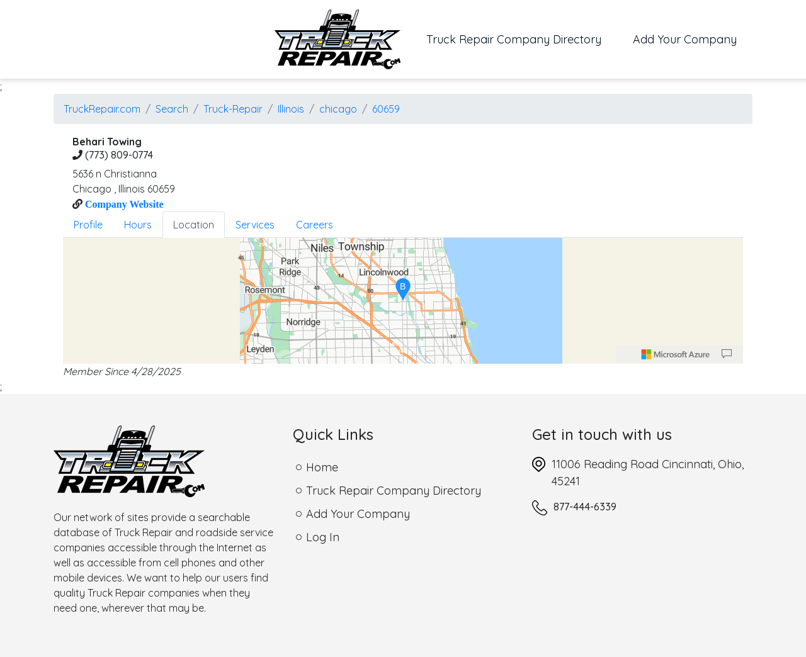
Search (172, 109)
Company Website (123, 204)
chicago (338, 109)
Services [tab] (255, 224)
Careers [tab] (314, 224)
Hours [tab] (138, 224)
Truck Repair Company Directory (521, 38)
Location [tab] (193, 224)
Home (322, 467)
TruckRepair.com (102, 109)
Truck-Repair (233, 109)
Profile (88, 224)
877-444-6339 (584, 506)
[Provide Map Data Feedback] (726, 354)
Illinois (291, 109)
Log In (322, 537)
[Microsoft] (675, 354)
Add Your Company (685, 39)
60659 (386, 109)
